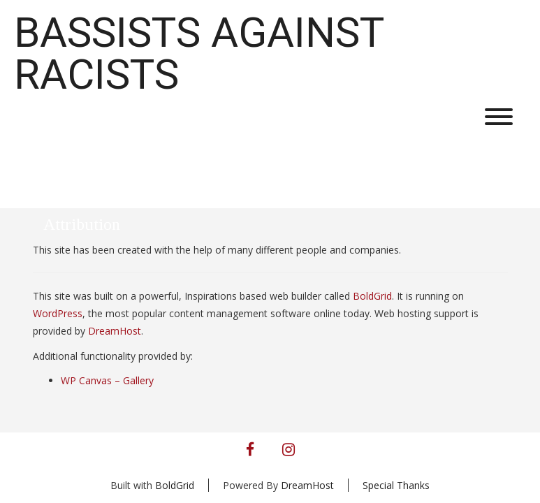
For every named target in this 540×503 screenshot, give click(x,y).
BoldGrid (372, 295)
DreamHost (114, 330)
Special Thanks (396, 485)
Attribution (81, 224)
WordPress (57, 313)
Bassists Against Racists (199, 54)
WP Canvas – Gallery (107, 380)
